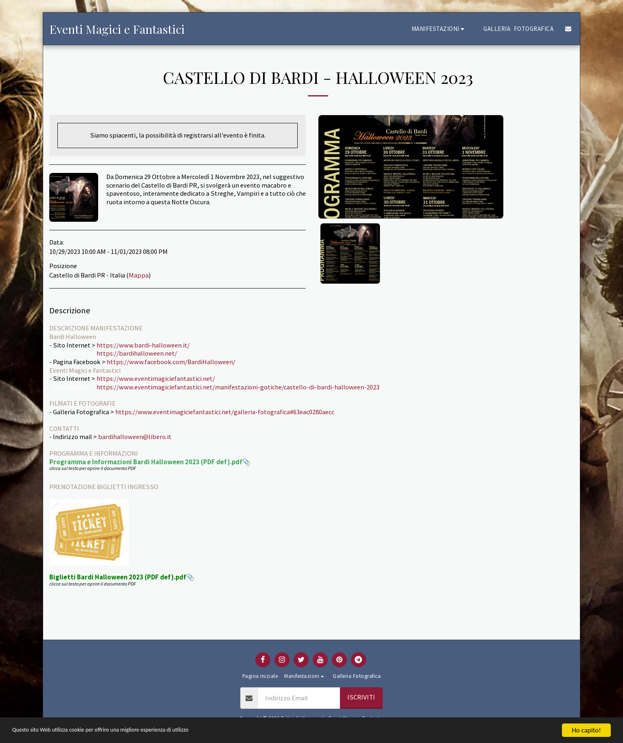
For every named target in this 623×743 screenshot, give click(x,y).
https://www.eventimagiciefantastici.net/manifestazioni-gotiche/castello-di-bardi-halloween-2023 (238, 387)
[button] (439, 28)
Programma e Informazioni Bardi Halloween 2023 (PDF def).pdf (145, 462)
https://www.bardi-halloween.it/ (143, 345)
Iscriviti (361, 697)
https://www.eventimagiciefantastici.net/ (156, 378)
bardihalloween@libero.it (134, 437)
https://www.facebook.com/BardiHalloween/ (171, 362)
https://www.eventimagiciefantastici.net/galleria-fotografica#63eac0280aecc (224, 412)
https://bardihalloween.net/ (137, 353)
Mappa (139, 275)
